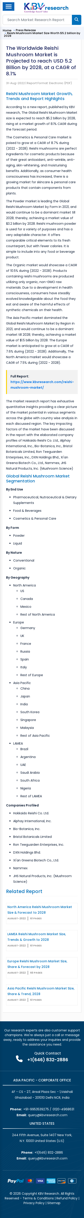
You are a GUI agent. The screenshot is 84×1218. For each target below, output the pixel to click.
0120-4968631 (63, 1109)
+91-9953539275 (36, 1109)
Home (7, 30)
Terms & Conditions (38, 1198)
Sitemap (53, 1203)
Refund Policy (67, 1198)
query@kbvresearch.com (47, 1115)
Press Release (26, 30)
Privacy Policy (34, 1203)
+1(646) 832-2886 (47, 1060)
